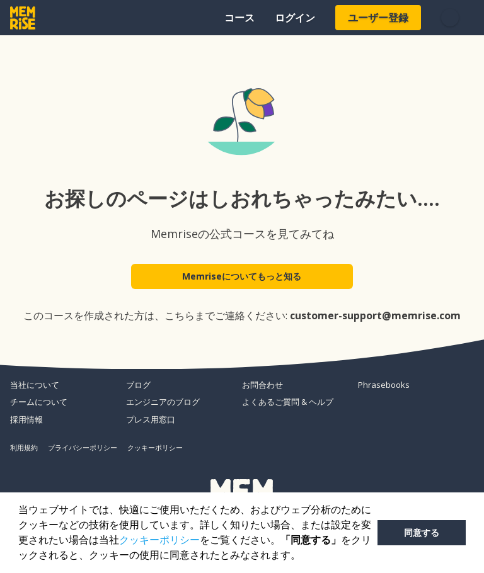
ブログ (138, 384)
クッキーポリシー (159, 540)
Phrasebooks (384, 384)
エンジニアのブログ (163, 401)
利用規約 (24, 447)
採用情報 (26, 419)
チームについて (38, 401)
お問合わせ (262, 384)
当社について (34, 384)
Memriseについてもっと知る (242, 278)
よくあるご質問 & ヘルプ (287, 401)
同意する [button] (421, 533)
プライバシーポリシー (82, 447)
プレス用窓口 (150, 419)
